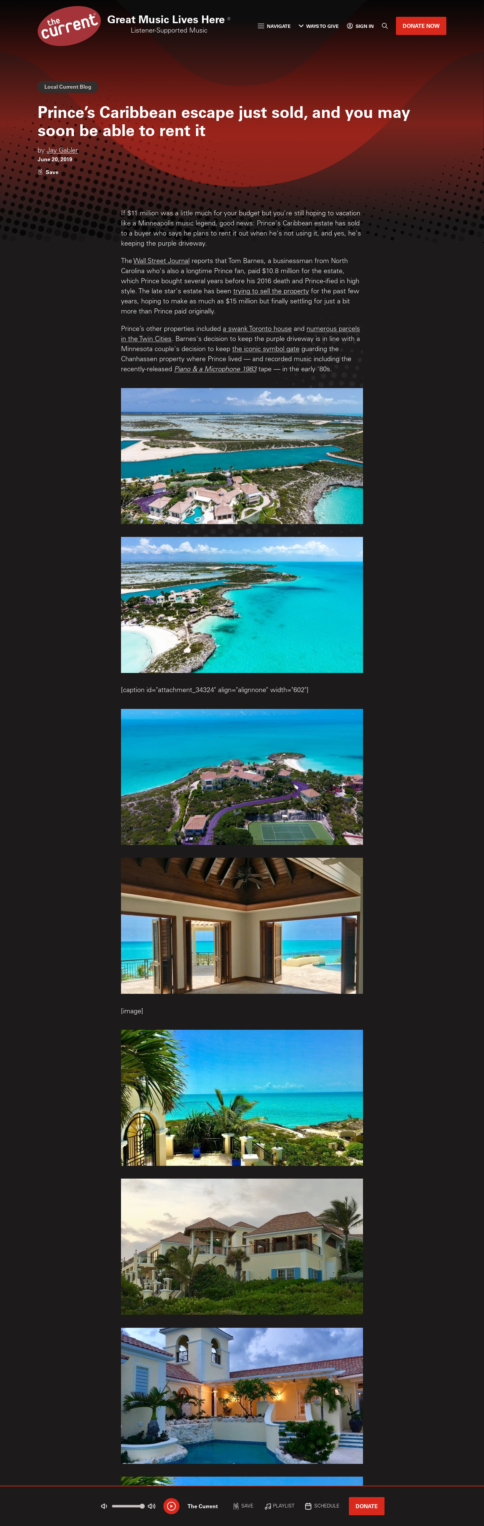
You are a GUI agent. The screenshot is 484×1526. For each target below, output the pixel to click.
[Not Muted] (104, 1506)
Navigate (274, 26)
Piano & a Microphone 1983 (215, 370)
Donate (367, 1506)
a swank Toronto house (257, 329)
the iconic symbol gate (265, 349)
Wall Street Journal (161, 261)
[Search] (385, 26)
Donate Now (421, 25)
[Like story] (48, 172)
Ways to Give (319, 26)
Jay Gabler (62, 151)
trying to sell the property (271, 292)
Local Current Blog (67, 86)
